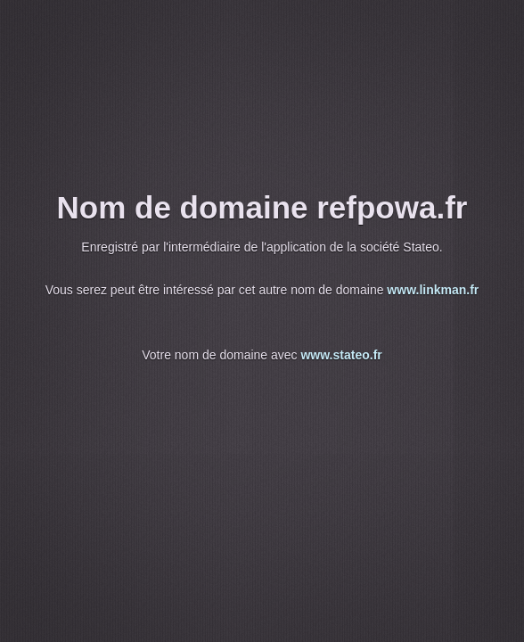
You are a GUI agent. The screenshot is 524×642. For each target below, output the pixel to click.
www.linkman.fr (433, 290)
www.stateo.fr (340, 355)
